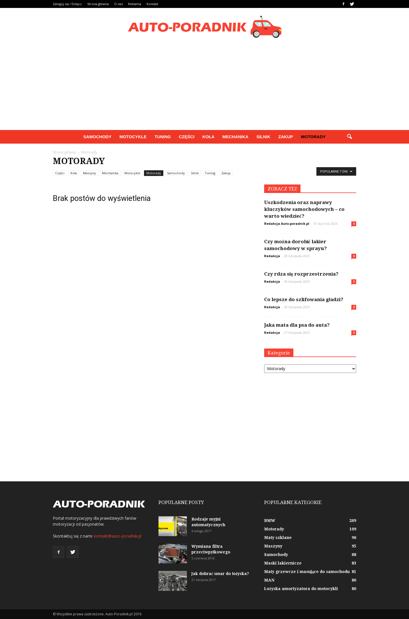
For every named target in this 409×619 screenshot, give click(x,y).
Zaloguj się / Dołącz (67, 4)
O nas (118, 4)
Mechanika (235, 136)
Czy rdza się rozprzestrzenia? (301, 274)
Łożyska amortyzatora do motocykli (301, 588)
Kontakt (152, 4)
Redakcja (272, 256)
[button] (349, 137)
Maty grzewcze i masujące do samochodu (307, 571)
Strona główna (98, 4)
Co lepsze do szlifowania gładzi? (303, 299)
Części (186, 136)
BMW (269, 520)
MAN (269, 580)
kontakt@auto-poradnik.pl (117, 536)
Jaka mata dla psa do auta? (297, 325)
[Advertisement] (204, 87)
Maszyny (89, 173)
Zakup (285, 136)
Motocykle (133, 136)
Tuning (163, 136)
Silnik (263, 136)
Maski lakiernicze (283, 563)
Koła (209, 136)
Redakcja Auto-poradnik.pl (286, 223)
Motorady (313, 136)
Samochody (97, 136)
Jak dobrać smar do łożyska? (220, 573)
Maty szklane (278, 537)
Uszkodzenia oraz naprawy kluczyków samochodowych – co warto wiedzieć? (304, 209)
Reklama (134, 4)
